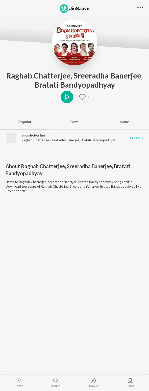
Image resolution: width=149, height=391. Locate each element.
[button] (140, 7)
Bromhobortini (33, 135)
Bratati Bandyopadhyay (98, 140)
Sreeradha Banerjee (65, 140)
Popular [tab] (25, 122)
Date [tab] (74, 122)
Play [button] (67, 97)
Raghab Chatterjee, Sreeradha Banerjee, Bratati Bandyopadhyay (74, 80)
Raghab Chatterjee (35, 140)
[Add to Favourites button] (82, 97)
